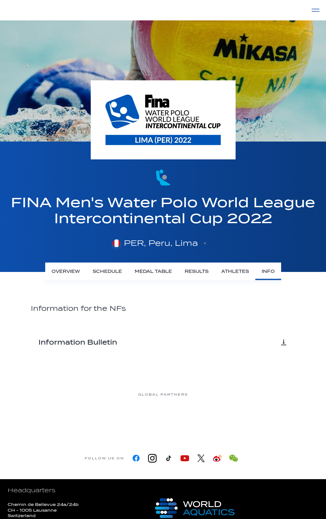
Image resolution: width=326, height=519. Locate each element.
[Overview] (65, 271)
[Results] (196, 271)
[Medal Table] (153, 271)
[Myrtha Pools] (86, 418)
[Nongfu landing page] (137, 418)
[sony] (239, 418)
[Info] (268, 271)
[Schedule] (107, 271)
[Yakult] (290, 418)
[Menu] (315, 10)
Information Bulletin (163, 343)
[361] (35, 418)
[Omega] (188, 418)
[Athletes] (235, 271)
